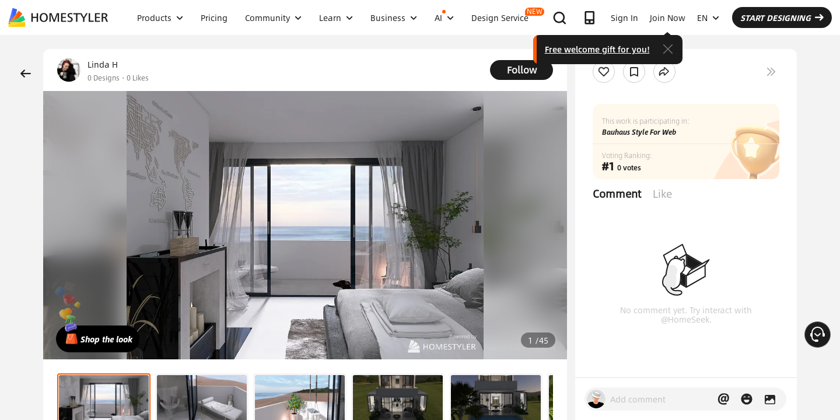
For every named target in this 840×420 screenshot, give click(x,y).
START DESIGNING (782, 17)
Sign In (624, 17)
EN (708, 17)
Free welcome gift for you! (597, 49)
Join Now (667, 17)
